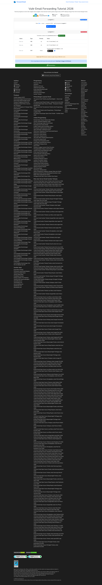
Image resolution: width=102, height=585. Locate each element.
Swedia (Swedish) (83, 125)
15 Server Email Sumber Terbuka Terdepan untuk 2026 (47, 206)
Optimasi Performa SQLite (40, 166)
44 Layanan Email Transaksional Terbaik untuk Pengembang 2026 (48, 107)
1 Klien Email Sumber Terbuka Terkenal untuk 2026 (47, 228)
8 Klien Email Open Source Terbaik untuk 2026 (47, 182)
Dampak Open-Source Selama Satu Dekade (44, 120)
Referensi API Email (38, 86)
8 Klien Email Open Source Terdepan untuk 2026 (48, 426)
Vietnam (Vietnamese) (84, 134)
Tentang (67, 97)
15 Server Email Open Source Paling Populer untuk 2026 (48, 346)
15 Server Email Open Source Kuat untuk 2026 (48, 323)
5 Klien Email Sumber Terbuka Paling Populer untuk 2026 (48, 196)
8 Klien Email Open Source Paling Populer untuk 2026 (48, 349)
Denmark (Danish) (83, 87)
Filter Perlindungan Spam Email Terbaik (43, 123)
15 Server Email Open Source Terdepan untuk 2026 (47, 359)
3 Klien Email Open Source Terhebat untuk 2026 (48, 517)
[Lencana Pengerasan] (16, 563)
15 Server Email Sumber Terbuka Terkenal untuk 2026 (48, 225)
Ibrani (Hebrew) (84, 101)
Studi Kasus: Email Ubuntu (40, 134)
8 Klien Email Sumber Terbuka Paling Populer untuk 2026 (48, 273)
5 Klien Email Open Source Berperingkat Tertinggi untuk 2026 (47, 492)
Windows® (16, 84)
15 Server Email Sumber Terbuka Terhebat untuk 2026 (47, 238)
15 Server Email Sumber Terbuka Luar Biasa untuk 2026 (48, 212)
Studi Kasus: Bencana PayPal (41, 162)
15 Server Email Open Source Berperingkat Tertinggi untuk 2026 (48, 352)
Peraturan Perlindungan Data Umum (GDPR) (72, 104)
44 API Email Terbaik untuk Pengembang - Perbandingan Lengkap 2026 (47, 111)
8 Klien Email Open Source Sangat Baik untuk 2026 (47, 437)
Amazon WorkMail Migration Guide (42, 121)
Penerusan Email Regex (39, 92)
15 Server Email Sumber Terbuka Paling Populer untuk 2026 (48, 193)
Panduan (16, 95)
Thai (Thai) (83, 127)
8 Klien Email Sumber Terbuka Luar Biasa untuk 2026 (47, 291)
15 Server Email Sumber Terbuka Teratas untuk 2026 (49, 260)
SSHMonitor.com (18, 285)
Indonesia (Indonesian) (83, 106)
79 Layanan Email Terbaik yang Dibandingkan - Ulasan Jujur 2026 (48, 99)
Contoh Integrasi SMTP (19, 97)
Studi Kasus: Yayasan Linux (40, 136)
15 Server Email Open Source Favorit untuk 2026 (48, 312)
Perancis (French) (83, 97)
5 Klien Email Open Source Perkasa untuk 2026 (46, 461)
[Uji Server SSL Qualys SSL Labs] (19, 552)
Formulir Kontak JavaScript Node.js (42, 153)
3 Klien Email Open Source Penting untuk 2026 (48, 320)
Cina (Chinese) (84, 84)
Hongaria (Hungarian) (83, 103)
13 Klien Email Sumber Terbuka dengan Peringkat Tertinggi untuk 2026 (48, 280)
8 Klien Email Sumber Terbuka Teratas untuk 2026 (47, 186)
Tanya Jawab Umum (83, 2)
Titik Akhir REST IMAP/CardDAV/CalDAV (43, 137)
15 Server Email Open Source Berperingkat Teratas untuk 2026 (47, 339)
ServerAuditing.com (18, 284)
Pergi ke (83, 19)
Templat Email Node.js (39, 157)
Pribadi (76, 2)
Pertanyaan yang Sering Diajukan (51, 75)
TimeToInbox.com (18, 282)
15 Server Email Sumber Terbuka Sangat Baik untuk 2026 (49, 218)
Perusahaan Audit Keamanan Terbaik (42, 128)
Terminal (17, 92)
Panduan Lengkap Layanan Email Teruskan (44, 147)
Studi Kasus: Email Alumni (40, 133)
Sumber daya (18, 267)
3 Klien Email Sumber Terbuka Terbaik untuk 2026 (48, 190)
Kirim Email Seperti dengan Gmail (22, 100)
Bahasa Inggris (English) (84, 92)
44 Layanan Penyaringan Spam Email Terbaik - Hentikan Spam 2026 (49, 114)
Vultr (39, 23)
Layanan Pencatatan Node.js (40, 160)
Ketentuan (67, 102)
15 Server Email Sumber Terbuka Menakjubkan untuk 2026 (48, 231)
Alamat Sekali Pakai (18, 274)
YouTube (68, 89)
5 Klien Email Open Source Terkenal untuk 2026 (46, 509)
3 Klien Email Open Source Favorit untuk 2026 (48, 521)
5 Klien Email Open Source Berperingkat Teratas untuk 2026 (49, 342)
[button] (54, 51)
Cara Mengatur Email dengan (21, 111)
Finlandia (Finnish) (83, 94)
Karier (66, 112)
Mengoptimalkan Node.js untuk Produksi (43, 149)
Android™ (17, 86)
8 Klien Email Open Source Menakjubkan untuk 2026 (48, 305)
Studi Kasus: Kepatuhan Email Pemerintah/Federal (46, 131)
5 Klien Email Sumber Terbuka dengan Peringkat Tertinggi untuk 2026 (47, 202)
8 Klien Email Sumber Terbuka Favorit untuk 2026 (48, 247)
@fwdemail (68, 86)
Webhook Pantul (38, 91)
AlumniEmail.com (18, 281)
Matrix (67, 87)
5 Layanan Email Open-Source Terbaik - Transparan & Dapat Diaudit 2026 (48, 104)
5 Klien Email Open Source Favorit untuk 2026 (49, 314)
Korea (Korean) (84, 112)
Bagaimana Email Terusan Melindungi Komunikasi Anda (47, 173)
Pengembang (38, 81)
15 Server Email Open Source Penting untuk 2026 (48, 317)
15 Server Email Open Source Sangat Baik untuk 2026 (48, 435)
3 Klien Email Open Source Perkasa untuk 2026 (48, 395)
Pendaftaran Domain (19, 276)
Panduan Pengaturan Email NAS (21, 102)
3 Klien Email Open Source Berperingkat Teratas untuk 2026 (48, 479)
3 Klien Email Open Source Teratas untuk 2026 (48, 337)
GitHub (67, 84)
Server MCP (36, 145)
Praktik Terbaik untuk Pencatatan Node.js (43, 126)
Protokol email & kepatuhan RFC (41, 141)
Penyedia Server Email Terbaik (41, 124)
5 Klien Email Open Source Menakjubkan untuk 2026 (49, 380)
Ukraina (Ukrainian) (83, 131)
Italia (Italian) (84, 108)
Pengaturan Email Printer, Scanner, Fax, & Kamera (22, 104)
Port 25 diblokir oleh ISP (20, 265)
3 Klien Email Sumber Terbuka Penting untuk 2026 (48, 250)
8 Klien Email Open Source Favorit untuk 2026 (48, 455)
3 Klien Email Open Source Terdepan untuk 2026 (48, 361)
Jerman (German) (84, 99)
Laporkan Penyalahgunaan (71, 108)
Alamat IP (36, 84)
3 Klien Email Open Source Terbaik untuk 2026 (48, 332)
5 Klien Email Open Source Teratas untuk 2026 (48, 473)
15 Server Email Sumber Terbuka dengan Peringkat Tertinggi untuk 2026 (48, 199)
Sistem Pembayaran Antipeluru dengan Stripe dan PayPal (47, 171)
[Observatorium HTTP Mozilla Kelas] (31, 552)
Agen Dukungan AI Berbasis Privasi (42, 129)
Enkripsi (50, 51)
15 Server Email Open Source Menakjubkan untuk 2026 (48, 302)
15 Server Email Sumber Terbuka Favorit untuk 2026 (47, 244)
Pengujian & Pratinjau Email (40, 144)
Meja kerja (17, 89)
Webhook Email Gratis (39, 87)
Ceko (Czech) (83, 85)
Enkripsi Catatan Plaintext (21, 277)
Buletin (67, 83)
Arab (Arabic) (84, 82)
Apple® (16, 83)
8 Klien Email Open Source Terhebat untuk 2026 (48, 451)
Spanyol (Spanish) (83, 123)
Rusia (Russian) (84, 120)
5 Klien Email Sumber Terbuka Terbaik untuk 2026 (48, 258)
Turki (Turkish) (84, 129)
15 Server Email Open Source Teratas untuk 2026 (49, 184)
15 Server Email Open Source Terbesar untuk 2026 (48, 307)
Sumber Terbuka (38, 94)
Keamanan (67, 99)
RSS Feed (68, 91)
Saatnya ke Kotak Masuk (19, 273)
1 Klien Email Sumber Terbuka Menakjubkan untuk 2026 (47, 235)
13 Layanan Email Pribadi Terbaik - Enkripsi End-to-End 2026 (48, 102)
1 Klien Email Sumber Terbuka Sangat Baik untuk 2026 (48, 222)
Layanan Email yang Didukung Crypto (43, 150)
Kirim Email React (38, 168)
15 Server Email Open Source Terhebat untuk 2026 (48, 450)
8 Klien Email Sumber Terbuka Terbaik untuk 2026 (48, 268)
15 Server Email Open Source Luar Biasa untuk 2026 (48, 363)
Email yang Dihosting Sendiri (40, 89)
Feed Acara (67, 95)
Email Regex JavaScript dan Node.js (42, 142)
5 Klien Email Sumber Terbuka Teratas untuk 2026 (48, 264)
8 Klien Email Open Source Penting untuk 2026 (47, 392)
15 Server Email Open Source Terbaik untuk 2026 (48, 181)
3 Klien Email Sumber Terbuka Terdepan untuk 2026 (48, 285)
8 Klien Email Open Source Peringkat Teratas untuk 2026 (46, 545)
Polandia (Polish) (84, 116)
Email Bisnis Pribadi (18, 269)
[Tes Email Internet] (35, 556)
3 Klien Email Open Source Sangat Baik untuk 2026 (47, 505)
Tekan (66, 110)
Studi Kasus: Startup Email (40, 170)
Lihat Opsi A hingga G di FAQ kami (63, 61)
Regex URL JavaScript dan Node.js (42, 174)
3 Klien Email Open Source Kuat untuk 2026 (48, 326)
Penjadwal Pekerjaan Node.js (41, 158)
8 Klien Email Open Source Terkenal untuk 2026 (47, 300)
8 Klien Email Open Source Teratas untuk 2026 (47, 401)
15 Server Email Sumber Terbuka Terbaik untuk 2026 (48, 189)
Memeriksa (62, 35)
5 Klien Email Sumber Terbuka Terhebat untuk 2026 (48, 241)
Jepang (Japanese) (83, 110)
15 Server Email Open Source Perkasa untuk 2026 (47, 459)
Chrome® (17, 91)
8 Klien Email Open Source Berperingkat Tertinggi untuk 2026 (47, 355)
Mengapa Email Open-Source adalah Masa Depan (46, 176)
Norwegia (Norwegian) (83, 114)
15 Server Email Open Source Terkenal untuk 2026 (48, 298)
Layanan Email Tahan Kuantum (41, 163)
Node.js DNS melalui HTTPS (40, 155)
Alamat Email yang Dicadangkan (21, 279)
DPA (66, 107)
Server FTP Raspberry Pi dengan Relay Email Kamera (23, 107)
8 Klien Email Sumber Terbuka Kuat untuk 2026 (47, 253)
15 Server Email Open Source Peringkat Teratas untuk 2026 (46, 542)
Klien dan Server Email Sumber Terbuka (45, 179)
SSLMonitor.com (18, 287)
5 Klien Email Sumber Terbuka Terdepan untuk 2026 (49, 209)
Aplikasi (16, 81)
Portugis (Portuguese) (83, 118)
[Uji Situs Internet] (20, 556)
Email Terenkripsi (70, 2)
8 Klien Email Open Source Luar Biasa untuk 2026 (47, 297)
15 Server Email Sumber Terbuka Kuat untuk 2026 (48, 252)
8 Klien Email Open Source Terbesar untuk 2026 (48, 310)
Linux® (16, 87)
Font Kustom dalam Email (40, 139)
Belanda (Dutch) (84, 89)
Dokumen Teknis (38, 83)
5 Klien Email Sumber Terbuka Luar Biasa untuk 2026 (48, 215)
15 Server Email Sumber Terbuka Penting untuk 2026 (49, 248)
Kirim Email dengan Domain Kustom (22, 99)
